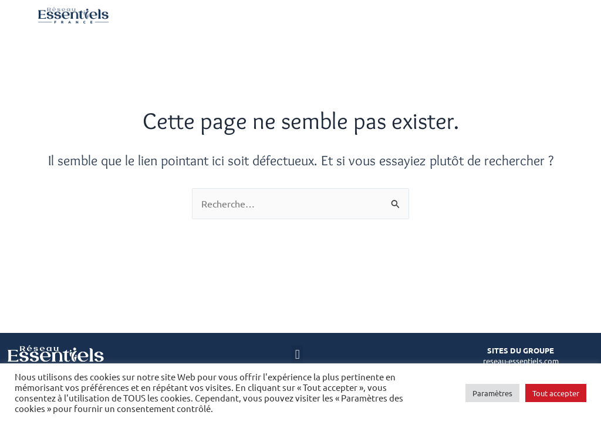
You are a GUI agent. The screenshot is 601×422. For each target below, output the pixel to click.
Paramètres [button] (492, 393)
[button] (297, 355)
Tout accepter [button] (555, 393)
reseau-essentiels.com (521, 361)
